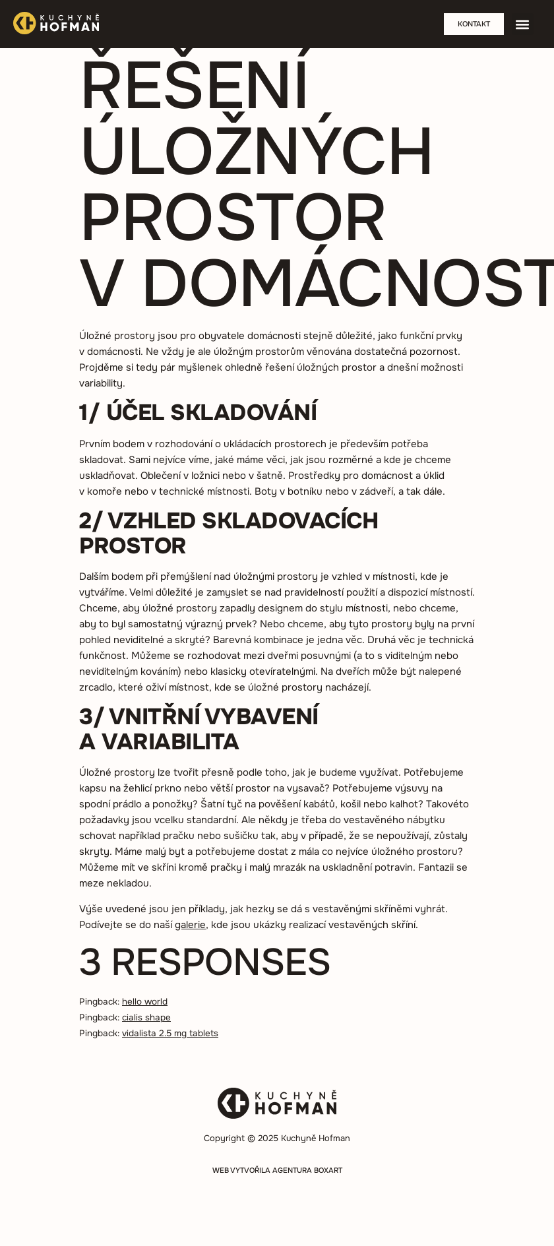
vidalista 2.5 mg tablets (170, 1033)
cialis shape (146, 1017)
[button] (523, 24)
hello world (145, 1001)
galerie (190, 924)
